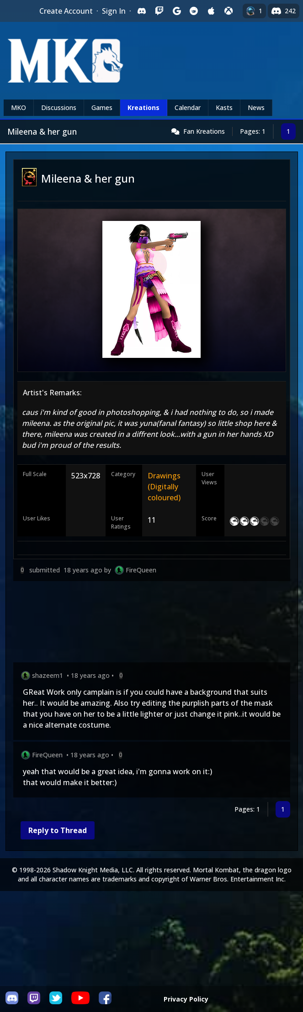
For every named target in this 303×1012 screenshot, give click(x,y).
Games (101, 107)
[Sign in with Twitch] (159, 11)
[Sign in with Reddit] (194, 11)
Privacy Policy (186, 999)
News (256, 107)
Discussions (58, 107)
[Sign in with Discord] (142, 11)
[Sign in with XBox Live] (228, 11)
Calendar (188, 107)
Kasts (224, 107)
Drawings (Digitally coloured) (164, 487)
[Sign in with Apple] (211, 11)
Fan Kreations (204, 131)
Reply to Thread (57, 830)
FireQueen (141, 570)
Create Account (66, 11)
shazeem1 (47, 675)
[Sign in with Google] (176, 11)
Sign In (114, 11)
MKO (18, 107)
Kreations (143, 107)
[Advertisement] (151, 623)
